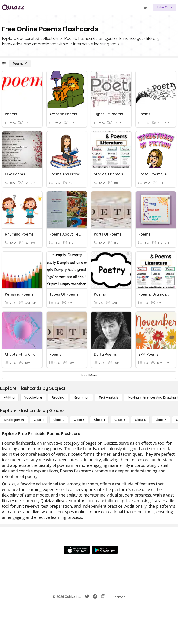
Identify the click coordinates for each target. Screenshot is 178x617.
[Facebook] (95, 596)
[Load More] (89, 375)
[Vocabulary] (33, 397)
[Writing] (9, 397)
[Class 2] (58, 419)
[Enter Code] (164, 7)
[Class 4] (99, 419)
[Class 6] (140, 419)
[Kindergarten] (14, 419)
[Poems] (20, 63)
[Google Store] (105, 550)
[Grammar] (81, 397)
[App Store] (77, 550)
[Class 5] (120, 419)
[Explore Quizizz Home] (13, 7)
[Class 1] (39, 419)
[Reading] (58, 397)
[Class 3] (79, 419)
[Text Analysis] (108, 397)
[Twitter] (87, 596)
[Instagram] (103, 596)
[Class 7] (161, 419)
